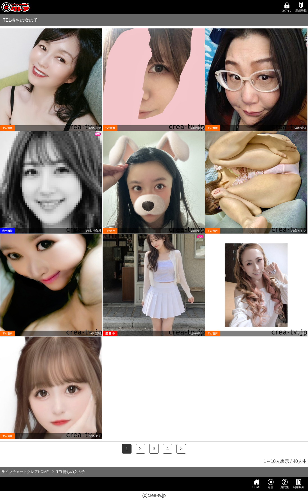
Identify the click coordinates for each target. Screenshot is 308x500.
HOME (256, 484)
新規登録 (301, 7)
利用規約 (298, 484)
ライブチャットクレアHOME (25, 472)
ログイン (287, 7)
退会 (271, 484)
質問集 (284, 484)
